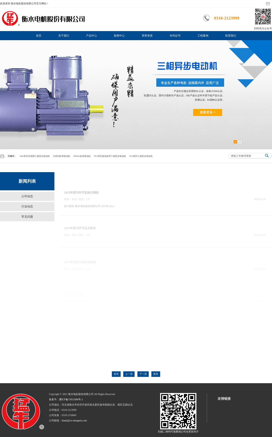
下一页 (143, 374)
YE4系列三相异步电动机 (141, 156)
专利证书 (175, 35)
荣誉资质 (147, 35)
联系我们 (230, 35)
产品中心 (91, 35)
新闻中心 (119, 35)
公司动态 (27, 196)
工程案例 (202, 35)
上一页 (129, 374)
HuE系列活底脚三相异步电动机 (35, 156)
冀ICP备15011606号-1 (71, 399)
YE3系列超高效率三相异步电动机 (110, 156)
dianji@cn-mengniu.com (74, 420)
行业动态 (27, 206)
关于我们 (63, 35)
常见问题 (27, 216)
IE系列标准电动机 (61, 156)
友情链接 (224, 398)
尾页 (155, 374)
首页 (38, 35)
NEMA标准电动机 (81, 156)
